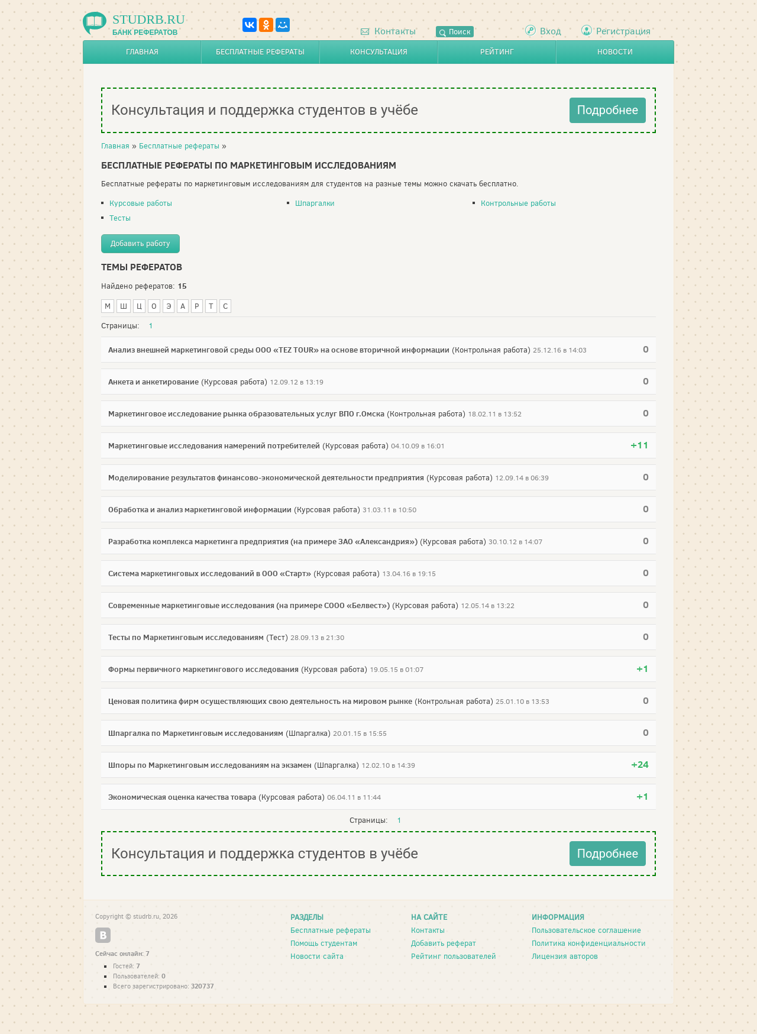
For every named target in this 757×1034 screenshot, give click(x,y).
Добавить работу (140, 243)
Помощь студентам (323, 943)
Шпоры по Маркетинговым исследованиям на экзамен (210, 765)
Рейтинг (497, 52)
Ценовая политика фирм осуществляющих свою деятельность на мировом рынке (260, 701)
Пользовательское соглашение (586, 930)
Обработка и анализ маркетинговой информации (200, 509)
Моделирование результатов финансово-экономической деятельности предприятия (266, 477)
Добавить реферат (443, 943)
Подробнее (607, 110)
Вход (550, 31)
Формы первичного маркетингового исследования (203, 669)
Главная (142, 52)
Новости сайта (317, 956)
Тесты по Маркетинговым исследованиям (186, 637)
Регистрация (623, 31)
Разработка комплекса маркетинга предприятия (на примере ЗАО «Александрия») (263, 541)
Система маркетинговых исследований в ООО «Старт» (209, 573)
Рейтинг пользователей (453, 956)
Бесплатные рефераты (260, 52)
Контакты (388, 31)
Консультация (378, 52)
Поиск (454, 32)
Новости (615, 52)
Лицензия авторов (565, 956)
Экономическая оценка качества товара (182, 796)
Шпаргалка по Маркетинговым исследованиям (195, 733)
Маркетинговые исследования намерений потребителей (214, 445)
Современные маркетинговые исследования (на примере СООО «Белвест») (249, 605)
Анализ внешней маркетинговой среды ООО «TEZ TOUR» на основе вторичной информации (278, 349)
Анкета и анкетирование (153, 381)
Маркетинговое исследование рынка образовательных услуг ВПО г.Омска (246, 413)
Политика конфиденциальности (589, 943)
